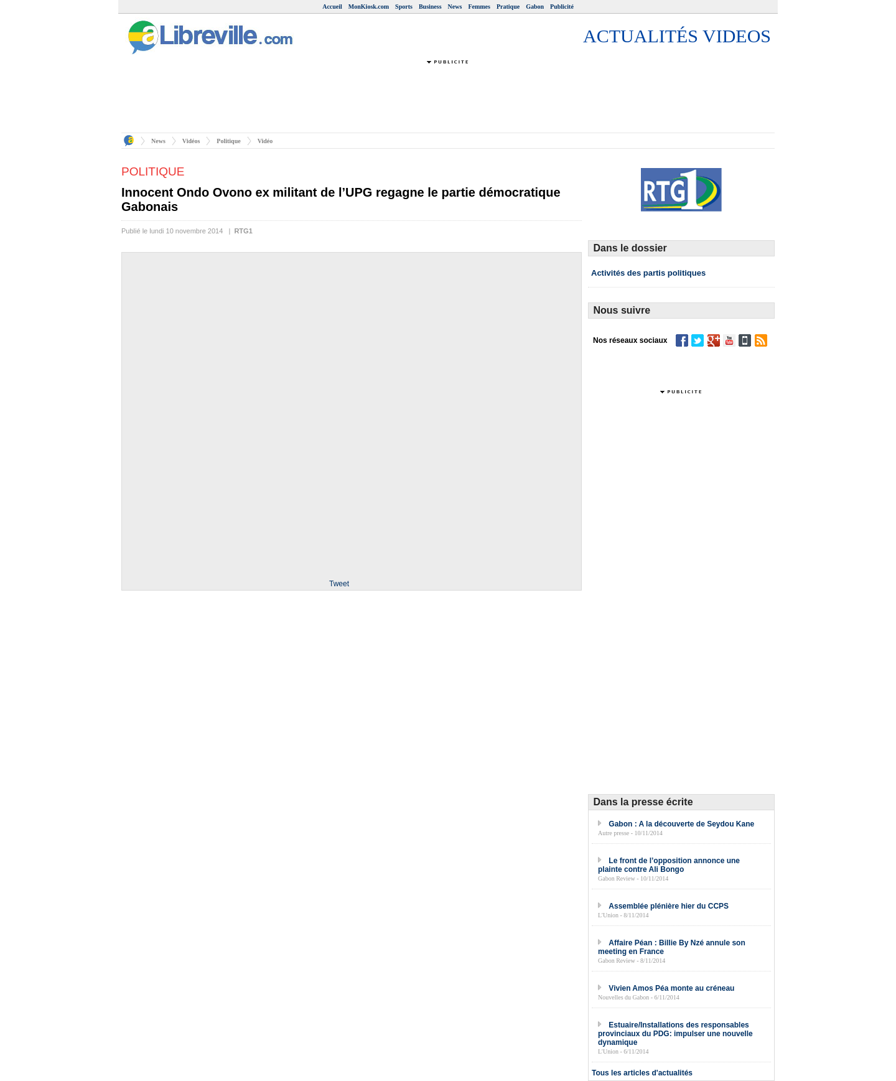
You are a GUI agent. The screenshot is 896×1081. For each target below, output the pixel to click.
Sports (404, 6)
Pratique (508, 6)
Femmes (479, 6)
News (455, 6)
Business (430, 6)
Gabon (535, 6)
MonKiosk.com (368, 6)
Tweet (339, 583)
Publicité (562, 6)
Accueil (332, 6)
